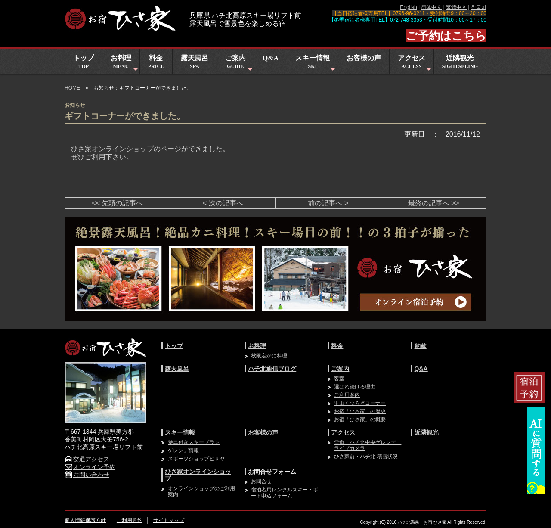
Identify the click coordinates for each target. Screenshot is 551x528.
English (408, 7)
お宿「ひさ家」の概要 (360, 419)
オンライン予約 (90, 466)
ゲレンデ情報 (183, 450)
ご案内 (239, 64)
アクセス (415, 64)
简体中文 (431, 7)
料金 (156, 61)
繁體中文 (456, 7)
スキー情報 (316, 64)
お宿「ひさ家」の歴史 (360, 411)
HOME (72, 88)
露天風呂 (194, 61)
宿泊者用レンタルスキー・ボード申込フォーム (284, 493)
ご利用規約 (129, 520)
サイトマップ (168, 520)
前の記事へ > (328, 203)
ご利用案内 (347, 395)
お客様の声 (364, 58)
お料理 (125, 64)
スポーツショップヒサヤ (196, 459)
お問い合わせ (87, 474)
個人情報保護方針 (85, 520)
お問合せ (261, 481)
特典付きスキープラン (194, 442)
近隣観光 (460, 61)
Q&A (271, 58)
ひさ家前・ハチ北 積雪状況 (365, 456)
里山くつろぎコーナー (360, 403)
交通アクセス (87, 459)
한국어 (478, 7)
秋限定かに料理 (269, 356)
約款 (421, 345)
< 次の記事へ (223, 203)
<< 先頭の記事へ (117, 203)
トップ (83, 61)
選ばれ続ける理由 (354, 387)
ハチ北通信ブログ (272, 368)
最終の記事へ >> (433, 203)
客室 (339, 379)
